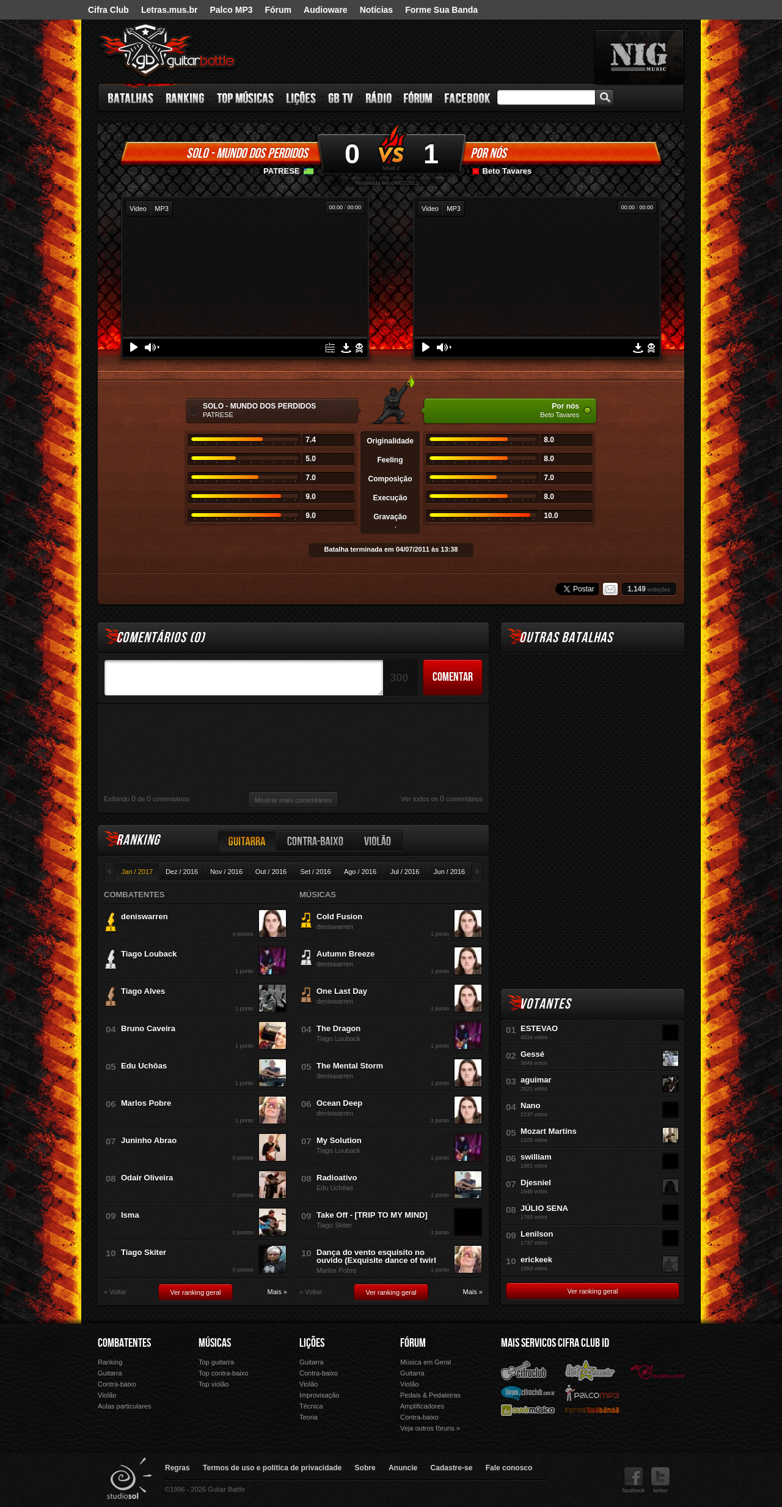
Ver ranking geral (195, 1292)
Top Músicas (246, 98)
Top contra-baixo (223, 1373)
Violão (378, 840)
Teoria (308, 1417)
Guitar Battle (167, 50)
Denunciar (359, 348)
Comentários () (160, 637)
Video (138, 208)
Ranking (185, 98)
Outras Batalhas (566, 637)
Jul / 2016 (405, 871)
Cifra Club (108, 10)
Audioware (326, 10)
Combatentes (124, 1343)
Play (133, 347)
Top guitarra (216, 1362)
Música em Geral (425, 1362)
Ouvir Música (528, 1409)
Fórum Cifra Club (528, 1393)
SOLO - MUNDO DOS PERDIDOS (247, 153)
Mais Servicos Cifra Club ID (555, 1343)
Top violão (214, 1384)
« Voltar (115, 1292)
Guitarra (247, 840)
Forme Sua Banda (441, 10)
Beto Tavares (507, 171)
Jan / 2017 (137, 871)
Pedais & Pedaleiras (430, 1395)
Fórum (278, 10)
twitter (660, 1480)
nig (639, 56)
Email (610, 589)
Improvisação (319, 1395)
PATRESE (281, 171)
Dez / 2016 (182, 871)
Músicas (215, 1343)
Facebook (467, 98)
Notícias (376, 10)
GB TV (341, 98)
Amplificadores (422, 1406)
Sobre (365, 1468)
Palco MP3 (231, 10)
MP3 (162, 208)
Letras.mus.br (169, 10)
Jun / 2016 (449, 871)
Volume (152, 347)
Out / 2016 (271, 871)
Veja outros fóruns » (430, 1428)
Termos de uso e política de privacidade (272, 1468)
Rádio (379, 98)
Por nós (488, 153)
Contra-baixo (315, 840)
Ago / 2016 (360, 871)
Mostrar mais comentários (293, 800)
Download (346, 348)
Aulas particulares (124, 1406)
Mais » (277, 1292)
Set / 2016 (315, 871)
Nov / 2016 (226, 871)
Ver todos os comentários (442, 798)
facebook (634, 1480)
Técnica (311, 1406)
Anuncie (403, 1468)
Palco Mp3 (592, 1392)
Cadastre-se (452, 1468)
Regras (177, 1468)
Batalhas (131, 98)
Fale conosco (509, 1468)
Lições (301, 98)
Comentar (453, 677)
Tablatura (330, 348)
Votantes (545, 1004)
